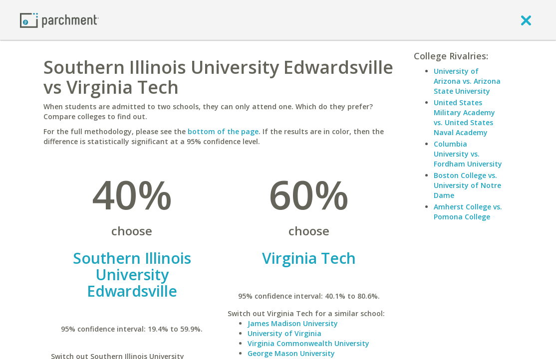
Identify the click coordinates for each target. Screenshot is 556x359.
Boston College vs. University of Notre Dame (467, 185)
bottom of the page (223, 131)
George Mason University (291, 353)
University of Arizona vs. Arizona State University (467, 81)
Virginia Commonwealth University (308, 343)
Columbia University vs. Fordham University (468, 154)
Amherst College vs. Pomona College (468, 211)
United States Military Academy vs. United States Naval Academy (464, 117)
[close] (526, 20)
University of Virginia (284, 333)
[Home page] (59, 19)
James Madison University (293, 323)
